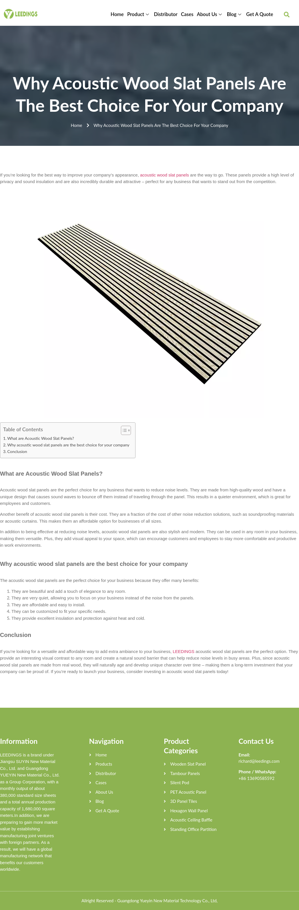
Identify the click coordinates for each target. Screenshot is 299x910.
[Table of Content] (126, 430)
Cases (187, 14)
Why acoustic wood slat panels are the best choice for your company (68, 444)
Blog (235, 14)
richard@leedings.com (259, 761)
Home (117, 14)
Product (139, 14)
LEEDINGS (183, 651)
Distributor (166, 14)
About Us (210, 14)
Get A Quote (259, 14)
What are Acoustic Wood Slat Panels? (40, 438)
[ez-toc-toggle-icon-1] (123, 430)
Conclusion (17, 451)
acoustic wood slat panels (164, 174)
